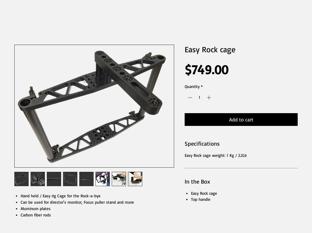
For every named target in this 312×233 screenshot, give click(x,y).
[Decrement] (189, 97)
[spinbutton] (199, 97)
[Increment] (209, 97)
